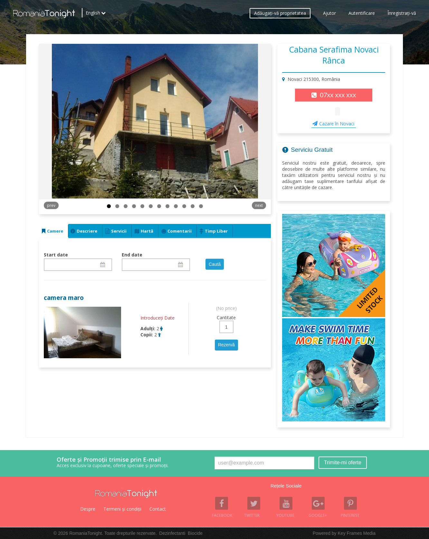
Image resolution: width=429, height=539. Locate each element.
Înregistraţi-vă (401, 15)
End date (132, 255)
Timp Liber (216, 231)
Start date (56, 255)
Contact (157, 509)
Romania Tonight (126, 493)
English (93, 14)
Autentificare (361, 15)
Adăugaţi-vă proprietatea (280, 15)
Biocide (195, 533)
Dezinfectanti (172, 533)
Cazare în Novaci (336, 123)
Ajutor (329, 15)
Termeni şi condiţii (122, 509)
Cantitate (226, 317)
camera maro (64, 298)
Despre (87, 509)
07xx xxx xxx (338, 95)
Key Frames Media (357, 533)
